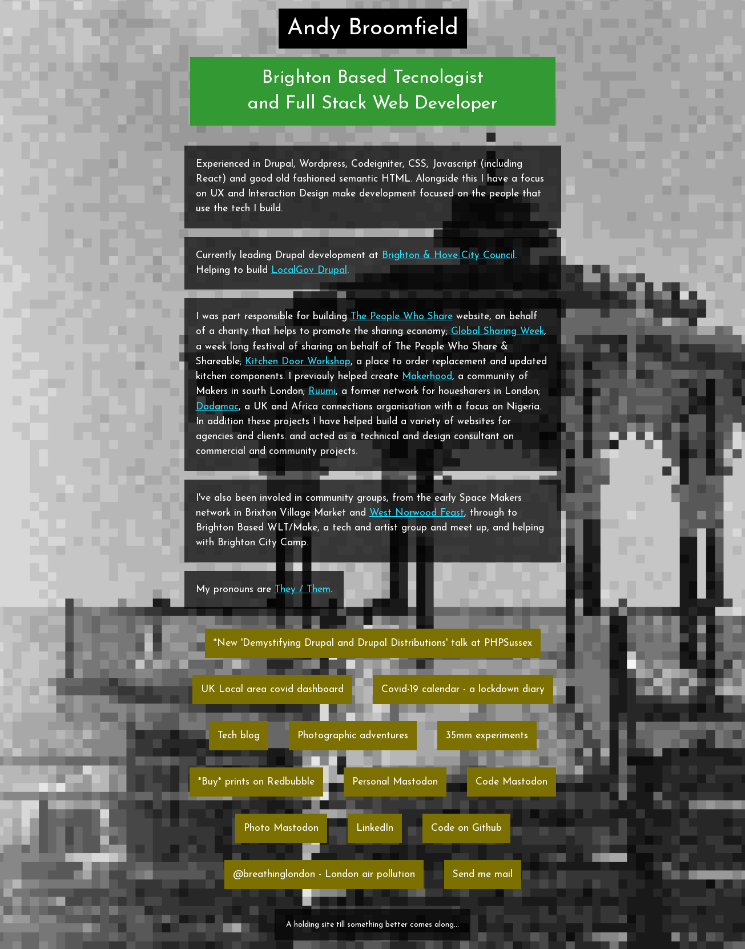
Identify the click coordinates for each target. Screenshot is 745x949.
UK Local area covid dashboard (272, 689)
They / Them (303, 589)
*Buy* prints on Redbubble (256, 782)
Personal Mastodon (395, 782)
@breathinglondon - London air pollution (324, 874)
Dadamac (217, 407)
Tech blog (239, 736)
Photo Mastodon (281, 828)
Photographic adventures (352, 736)
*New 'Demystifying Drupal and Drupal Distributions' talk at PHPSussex (373, 643)
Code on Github (466, 828)
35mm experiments (487, 736)
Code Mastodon (511, 782)
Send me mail (483, 874)
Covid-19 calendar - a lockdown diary (463, 689)
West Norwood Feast (416, 513)
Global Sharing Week (497, 331)
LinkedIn (374, 828)
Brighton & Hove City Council (448, 255)
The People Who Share (402, 316)
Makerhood (427, 376)
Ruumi (322, 391)
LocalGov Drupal (309, 270)
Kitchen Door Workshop (298, 362)
